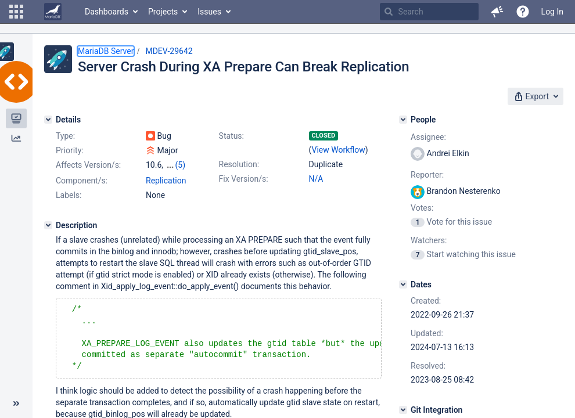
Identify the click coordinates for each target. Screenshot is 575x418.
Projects (163, 11)
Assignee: (428, 137)
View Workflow (338, 149)
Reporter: (427, 174)
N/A (316, 178)
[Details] (48, 120)
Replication (166, 180)
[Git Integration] (403, 410)
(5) (180, 165)
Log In (552, 11)
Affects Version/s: (88, 165)
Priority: (70, 150)
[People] (403, 120)
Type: (65, 135)
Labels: (68, 195)
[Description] (48, 225)
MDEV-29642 (168, 51)
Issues (209, 11)
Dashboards (106, 11)
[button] (16, 11)
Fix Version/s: (243, 178)
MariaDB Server (106, 51)
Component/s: (81, 180)
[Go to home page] (52, 11)
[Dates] (403, 284)
